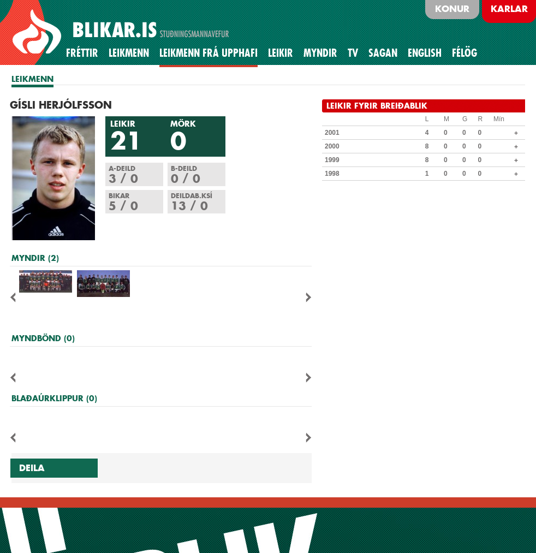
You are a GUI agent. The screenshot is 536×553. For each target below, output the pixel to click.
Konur (452, 9)
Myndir (320, 53)
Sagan (382, 53)
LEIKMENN (32, 79)
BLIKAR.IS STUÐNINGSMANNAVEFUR (122, 32)
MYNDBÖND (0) (43, 338)
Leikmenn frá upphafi (208, 53)
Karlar (509, 9)
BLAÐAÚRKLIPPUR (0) (54, 398)
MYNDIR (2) (35, 258)
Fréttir (82, 53)
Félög (464, 53)
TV (353, 53)
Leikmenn (129, 53)
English (425, 53)
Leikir (280, 53)
